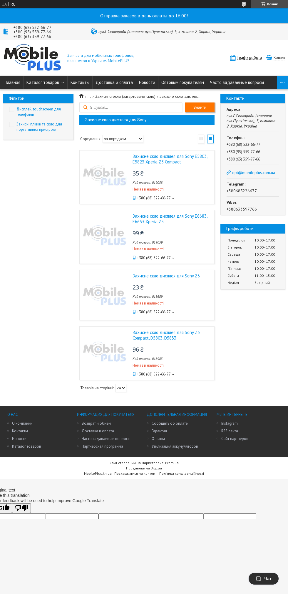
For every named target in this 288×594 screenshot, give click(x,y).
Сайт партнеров (234, 438)
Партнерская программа (102, 446)
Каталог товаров (42, 82)
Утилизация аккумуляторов (175, 446)
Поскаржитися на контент (135, 473)
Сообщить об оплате (170, 423)
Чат (264, 578)
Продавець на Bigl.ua (144, 468)
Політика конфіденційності (181, 473)
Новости (147, 82)
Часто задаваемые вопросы (237, 82)
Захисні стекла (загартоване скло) (125, 96)
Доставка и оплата (114, 82)
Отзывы (158, 438)
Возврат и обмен (96, 423)
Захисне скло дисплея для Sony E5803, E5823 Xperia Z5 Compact (170, 159)
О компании (22, 423)
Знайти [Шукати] (199, 107)
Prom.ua (172, 463)
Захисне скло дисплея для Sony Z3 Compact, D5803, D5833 (166, 335)
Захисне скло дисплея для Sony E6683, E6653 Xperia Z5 (170, 218)
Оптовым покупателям (182, 82)
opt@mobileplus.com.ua (253, 172)
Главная (13, 82)
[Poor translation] (21, 508)
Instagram (229, 423)
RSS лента (229, 430)
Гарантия (159, 430)
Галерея (201, 139)
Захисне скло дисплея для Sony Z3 (166, 276)
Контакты (80, 82)
